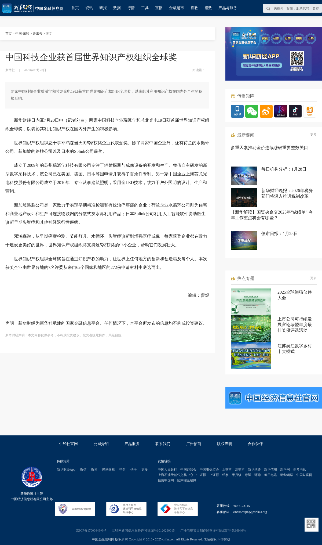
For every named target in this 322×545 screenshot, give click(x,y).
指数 (208, 8)
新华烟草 (286, 475)
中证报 (201, 475)
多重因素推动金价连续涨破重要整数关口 (269, 147)
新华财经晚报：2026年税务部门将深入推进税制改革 (287, 193)
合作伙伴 (255, 444)
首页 (75, 8)
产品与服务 (227, 8)
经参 (225, 475)
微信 (83, 469)
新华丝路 (254, 469)
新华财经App (66, 469)
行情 (131, 8)
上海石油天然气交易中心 (175, 475)
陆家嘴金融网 (186, 480)
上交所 (227, 469)
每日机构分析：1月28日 (283, 169)
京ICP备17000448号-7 (91, 530)
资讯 (89, 8)
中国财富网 (304, 475)
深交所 (240, 469)
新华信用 (270, 469)
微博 (94, 469)
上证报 (214, 475)
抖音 (122, 469)
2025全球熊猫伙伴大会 (294, 295)
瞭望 (248, 475)
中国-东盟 (22, 33)
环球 (257, 475)
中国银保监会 (209, 469)
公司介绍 (101, 444)
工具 (145, 8)
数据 (117, 8)
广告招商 (193, 444)
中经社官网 (68, 444)
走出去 (37, 33)
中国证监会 (188, 469)
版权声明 (224, 444)
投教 (194, 8)
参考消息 (299, 469)
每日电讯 (270, 475)
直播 (159, 8)
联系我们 (162, 444)
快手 (133, 469)
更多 (313, 134)
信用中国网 (166, 480)
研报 (103, 8)
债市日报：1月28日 (279, 233)
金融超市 (176, 8)
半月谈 (236, 475)
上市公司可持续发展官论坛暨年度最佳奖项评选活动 (294, 325)
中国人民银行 (167, 469)
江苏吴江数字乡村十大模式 (294, 349)
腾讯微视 (108, 469)
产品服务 (132, 444)
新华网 (285, 469)
